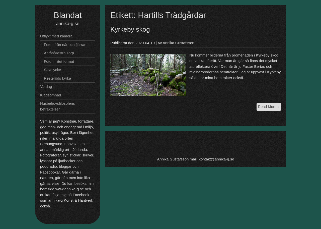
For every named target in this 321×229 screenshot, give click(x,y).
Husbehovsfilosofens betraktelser (57, 106)
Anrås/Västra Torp (59, 53)
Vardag (46, 86)
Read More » (269, 107)
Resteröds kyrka (57, 78)
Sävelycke (52, 70)
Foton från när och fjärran (65, 44)
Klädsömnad (50, 95)
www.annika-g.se (69, 189)
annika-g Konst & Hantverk (70, 200)
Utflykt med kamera (56, 36)
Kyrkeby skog (130, 29)
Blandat (68, 15)
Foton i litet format (59, 61)
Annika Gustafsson (178, 43)
